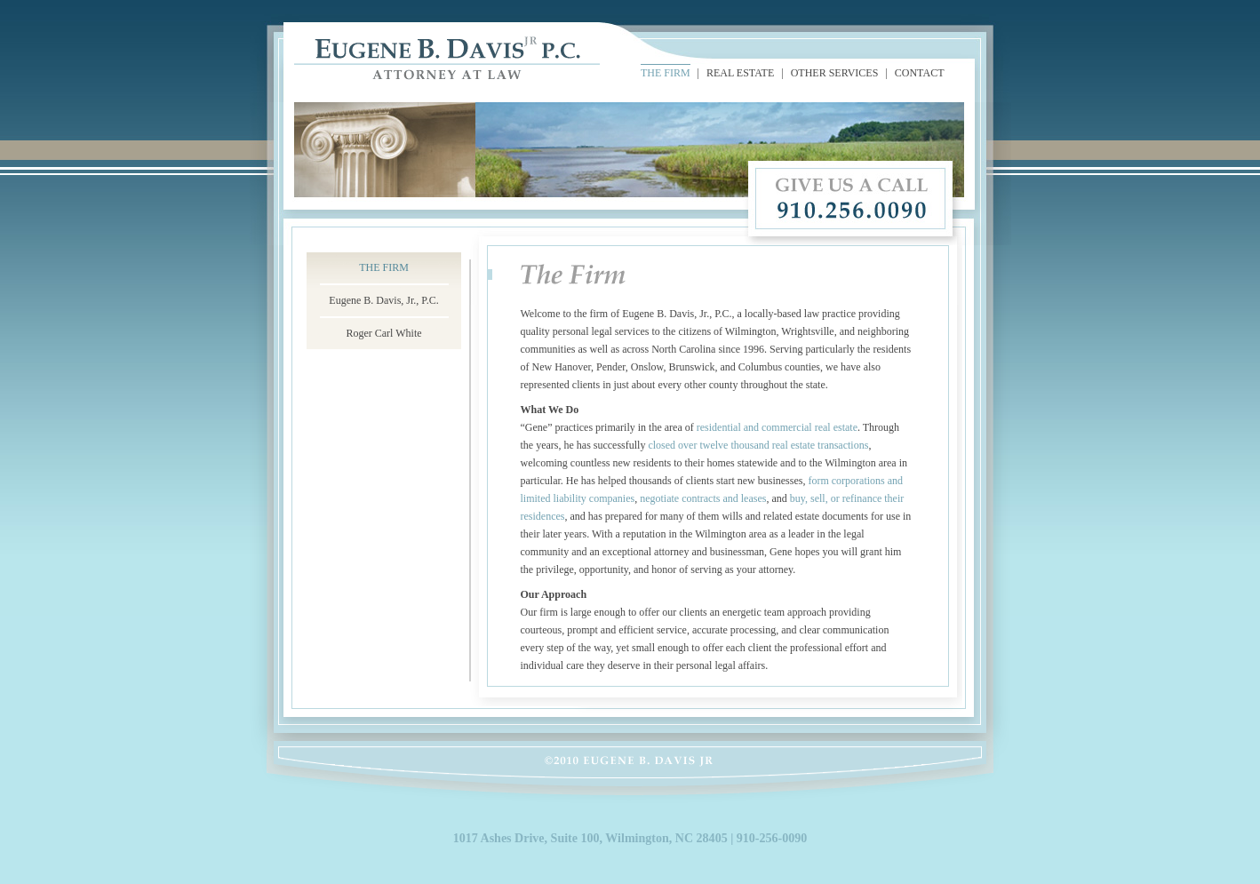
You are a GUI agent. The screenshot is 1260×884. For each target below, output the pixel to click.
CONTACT (920, 73)
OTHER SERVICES (835, 73)
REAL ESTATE (740, 73)
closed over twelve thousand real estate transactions (758, 445)
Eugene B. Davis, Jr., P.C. (383, 300)
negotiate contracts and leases (703, 498)
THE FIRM (665, 73)
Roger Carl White (383, 333)
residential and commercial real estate (777, 427)
